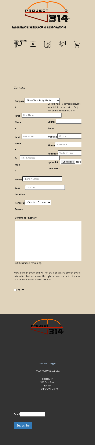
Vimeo (51, 145)
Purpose (20, 104)
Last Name (18, 143)
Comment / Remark (26, 217)
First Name (18, 122)
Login (53, 363)
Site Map (43, 363)
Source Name (52, 125)
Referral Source (20, 206)
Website (52, 136)
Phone (18, 179)
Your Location (20, 191)
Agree (21, 289)
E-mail (17, 165)
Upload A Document (54, 165)
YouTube (53, 153)
